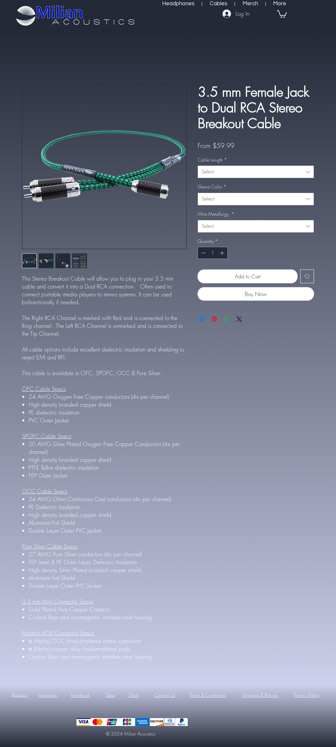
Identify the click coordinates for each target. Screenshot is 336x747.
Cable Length (212, 160)
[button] (282, 14)
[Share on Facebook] (202, 319)
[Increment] (223, 253)
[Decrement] (203, 253)
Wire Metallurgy (216, 214)
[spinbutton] (213, 253)
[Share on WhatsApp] (227, 319)
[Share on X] (239, 319)
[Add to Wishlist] (307, 276)
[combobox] (256, 171)
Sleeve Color (212, 186)
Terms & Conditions (208, 695)
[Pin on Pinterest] (214, 319)
